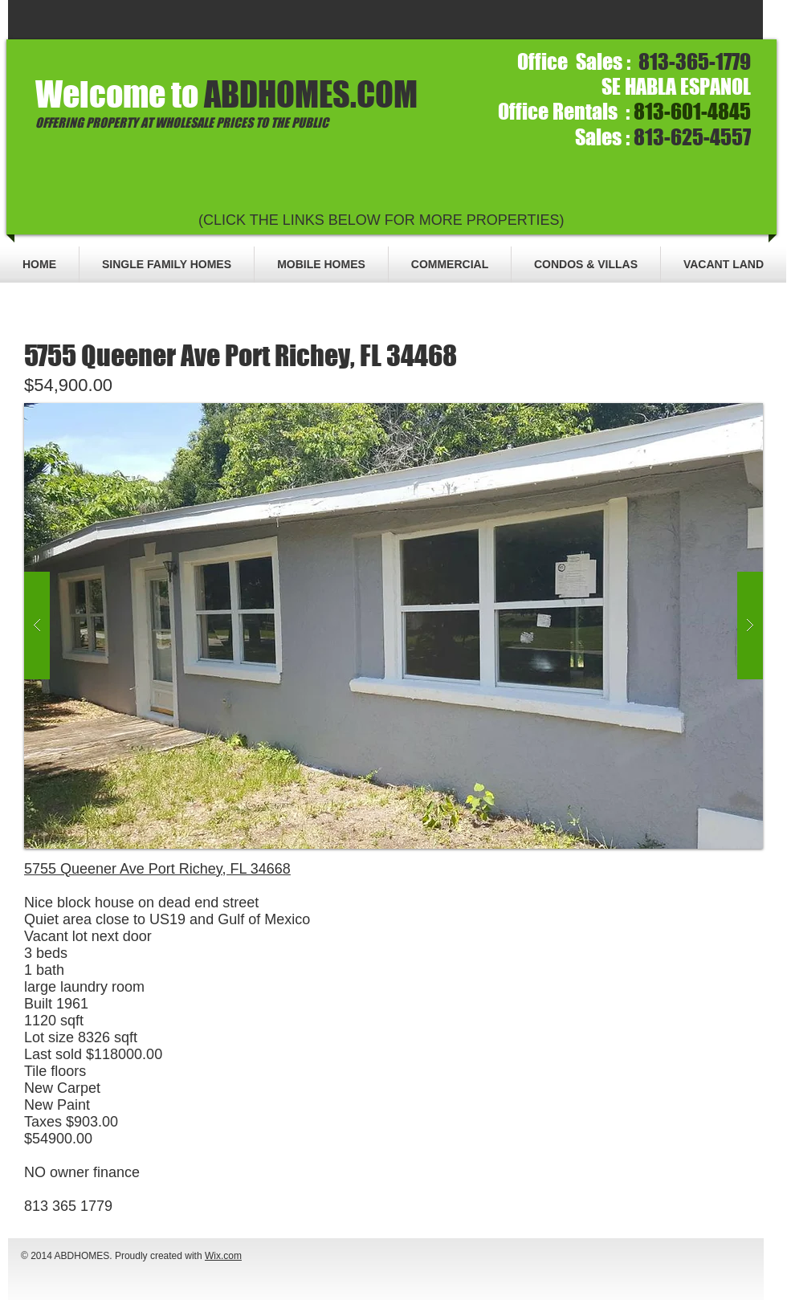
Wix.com (223, 1255)
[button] (393, 626)
